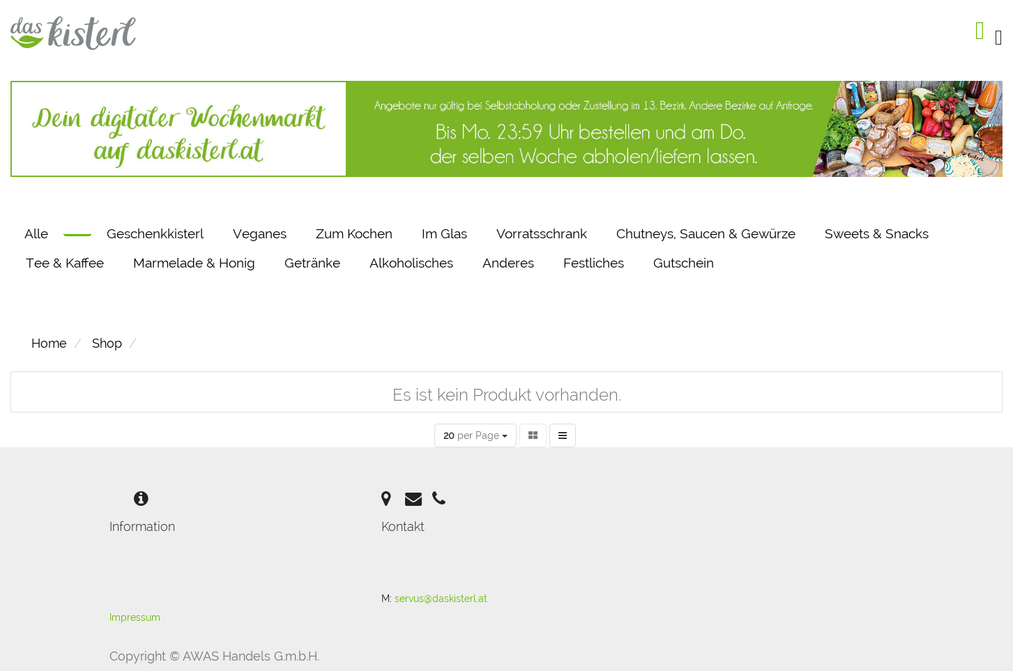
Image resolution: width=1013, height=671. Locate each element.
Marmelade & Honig (194, 262)
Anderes (508, 262)
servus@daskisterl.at (441, 598)
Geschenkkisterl (155, 233)
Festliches (593, 262)
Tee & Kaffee (65, 262)
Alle (36, 233)
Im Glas (444, 233)
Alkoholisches (411, 262)
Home (49, 343)
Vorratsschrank (541, 233)
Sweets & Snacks (877, 233)
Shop (107, 343)
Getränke (312, 262)
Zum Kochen (354, 233)
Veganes (260, 233)
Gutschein (683, 262)
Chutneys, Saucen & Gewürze (705, 233)
